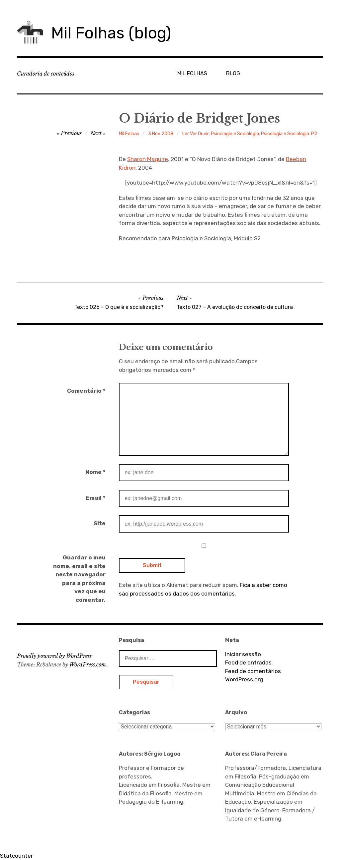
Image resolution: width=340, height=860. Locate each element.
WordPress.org (244, 679)
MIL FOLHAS (192, 73)
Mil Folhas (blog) (111, 33)
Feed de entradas (248, 662)
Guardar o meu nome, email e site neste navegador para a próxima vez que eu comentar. (79, 578)
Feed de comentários (253, 671)
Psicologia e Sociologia (235, 134)
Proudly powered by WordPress (54, 656)
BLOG (233, 73)
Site (100, 523)
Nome (95, 472)
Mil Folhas (129, 134)
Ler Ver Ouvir (195, 134)
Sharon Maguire (147, 159)
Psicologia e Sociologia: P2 (289, 134)
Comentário (86, 390)
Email (96, 497)
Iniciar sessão (243, 654)
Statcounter (16, 855)
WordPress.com (87, 664)
